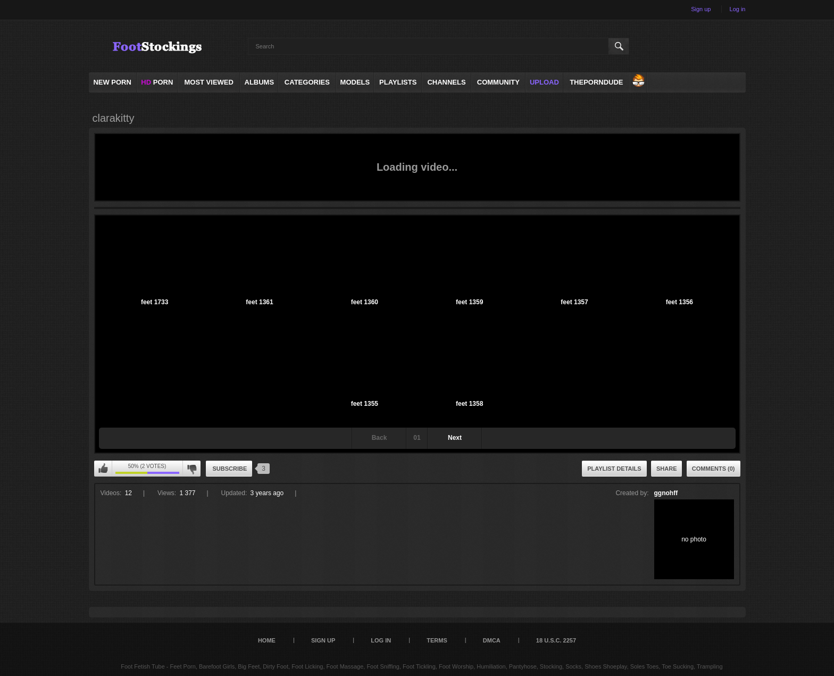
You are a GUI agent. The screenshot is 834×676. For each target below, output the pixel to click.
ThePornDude (596, 82)
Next (455, 437)
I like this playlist (103, 469)
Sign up (701, 9)
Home (267, 640)
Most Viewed (208, 82)
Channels (446, 82)
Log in (738, 9)
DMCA (492, 640)
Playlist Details (614, 468)
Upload (544, 82)
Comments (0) (713, 468)
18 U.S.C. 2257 (556, 640)
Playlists (397, 82)
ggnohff (666, 493)
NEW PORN (112, 82)
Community (498, 82)
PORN (157, 82)
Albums (259, 82)
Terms (437, 640)
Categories (307, 82)
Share (666, 468)
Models (355, 82)
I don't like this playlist (191, 469)
